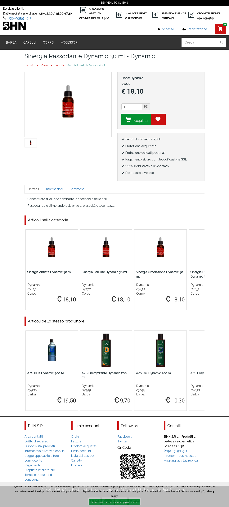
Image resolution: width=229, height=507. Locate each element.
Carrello (76, 460)
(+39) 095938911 (19, 18)
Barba (11, 42)
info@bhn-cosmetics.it (180, 456)
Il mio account (81, 451)
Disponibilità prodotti (40, 446)
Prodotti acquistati (84, 446)
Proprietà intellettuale (40, 470)
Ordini (75, 436)
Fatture (76, 441)
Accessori (69, 42)
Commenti (77, 189)
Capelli (29, 42)
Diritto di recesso (36, 441)
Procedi (76, 465)
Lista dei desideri (83, 456)
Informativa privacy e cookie (45, 451)
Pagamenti (32, 465)
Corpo (48, 42)
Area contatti (34, 436)
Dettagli (33, 189)
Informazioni (54, 189)
